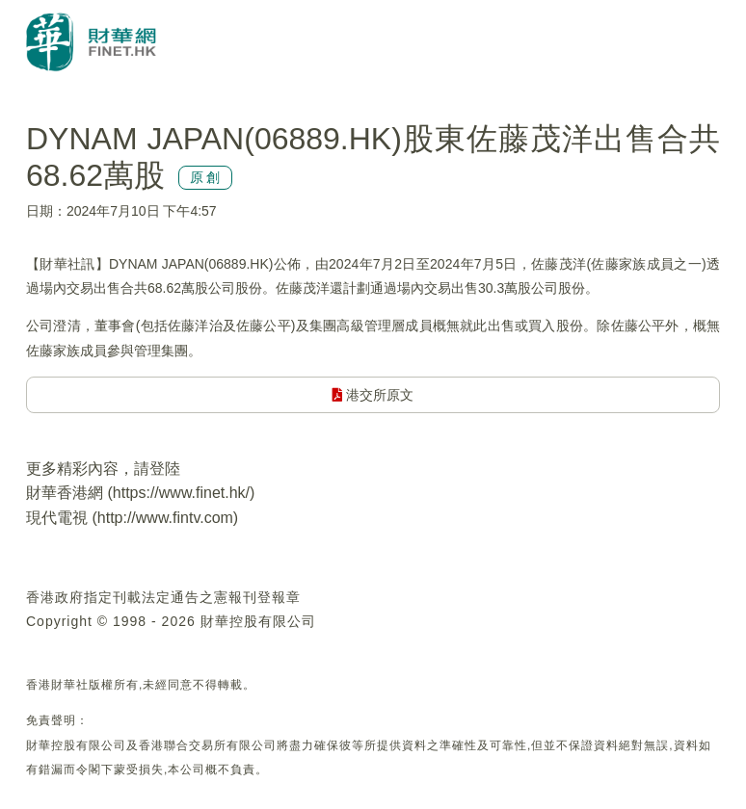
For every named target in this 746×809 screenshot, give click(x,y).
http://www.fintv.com (165, 517)
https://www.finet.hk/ (181, 492)
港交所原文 (373, 395)
